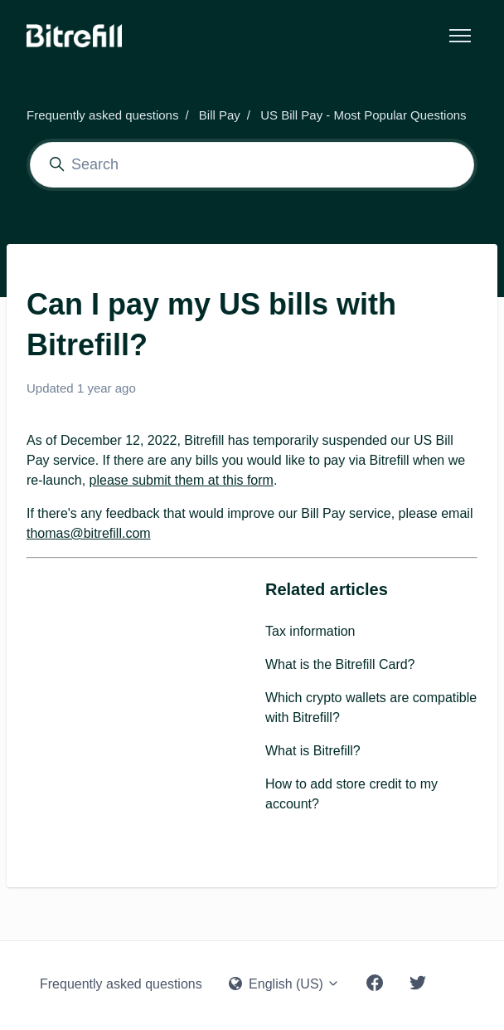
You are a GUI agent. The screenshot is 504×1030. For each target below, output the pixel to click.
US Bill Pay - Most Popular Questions (363, 115)
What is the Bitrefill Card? (340, 664)
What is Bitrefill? (313, 751)
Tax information (310, 631)
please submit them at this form (182, 480)
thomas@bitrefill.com (89, 533)
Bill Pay (219, 115)
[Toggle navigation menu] (460, 36)
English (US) (285, 984)
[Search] (252, 164)
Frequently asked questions (102, 115)
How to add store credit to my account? (351, 794)
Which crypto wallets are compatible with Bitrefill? (371, 708)
